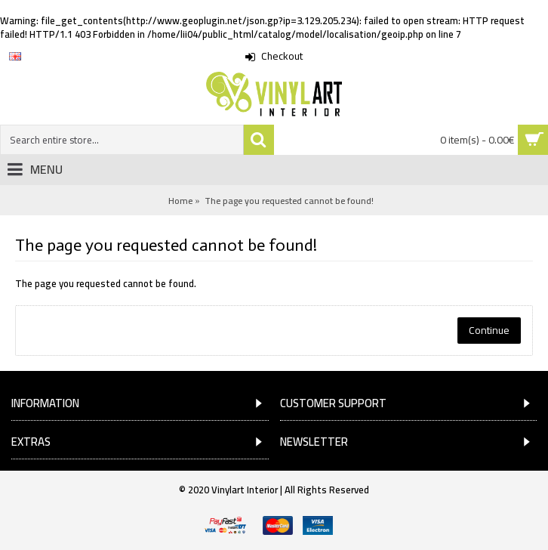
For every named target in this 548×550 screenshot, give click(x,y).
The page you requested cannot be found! (289, 200)
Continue (489, 330)
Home (180, 200)
